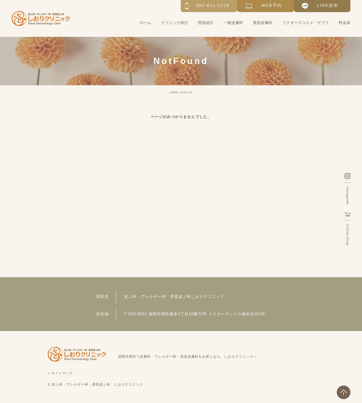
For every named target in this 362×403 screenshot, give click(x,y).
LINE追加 (327, 5)
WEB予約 (271, 5)
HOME (173, 92)
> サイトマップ (60, 373)
